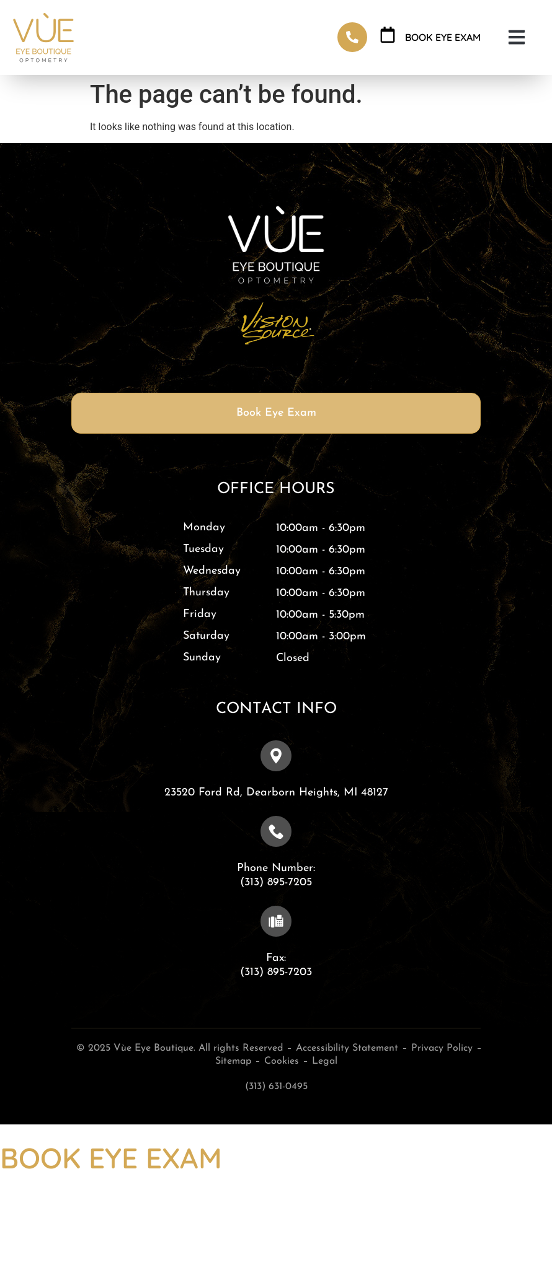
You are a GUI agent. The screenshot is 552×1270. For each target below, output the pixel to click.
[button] (516, 37)
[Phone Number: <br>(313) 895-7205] (276, 831)
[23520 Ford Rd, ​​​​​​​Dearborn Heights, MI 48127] (276, 755)
